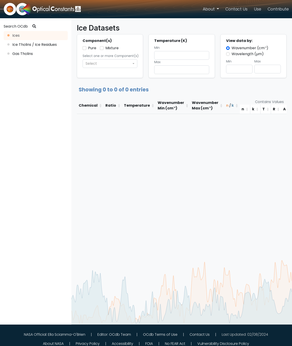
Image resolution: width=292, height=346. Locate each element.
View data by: (239, 40)
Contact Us (200, 334)
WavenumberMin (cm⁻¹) (171, 105)
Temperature (137, 105)
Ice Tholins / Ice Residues (32, 44)
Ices (13, 35)
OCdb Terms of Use (160, 334)
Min (157, 47)
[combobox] (110, 63)
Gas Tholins (20, 53)
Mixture (112, 48)
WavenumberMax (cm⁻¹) (205, 105)
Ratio (110, 105)
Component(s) (97, 40)
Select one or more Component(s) (111, 56)
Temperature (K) (170, 40)
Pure (92, 48)
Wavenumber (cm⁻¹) (250, 48)
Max (157, 62)
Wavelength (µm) (248, 54)
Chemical (88, 105)
